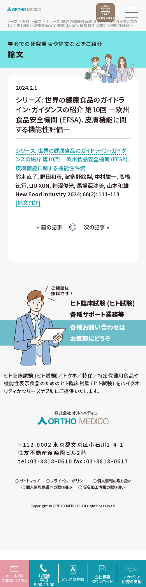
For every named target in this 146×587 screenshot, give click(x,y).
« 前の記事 (49, 227)
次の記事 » (96, 227)
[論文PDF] (28, 202)
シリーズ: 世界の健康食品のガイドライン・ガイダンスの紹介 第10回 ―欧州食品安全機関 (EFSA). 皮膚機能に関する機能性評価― (72, 159)
